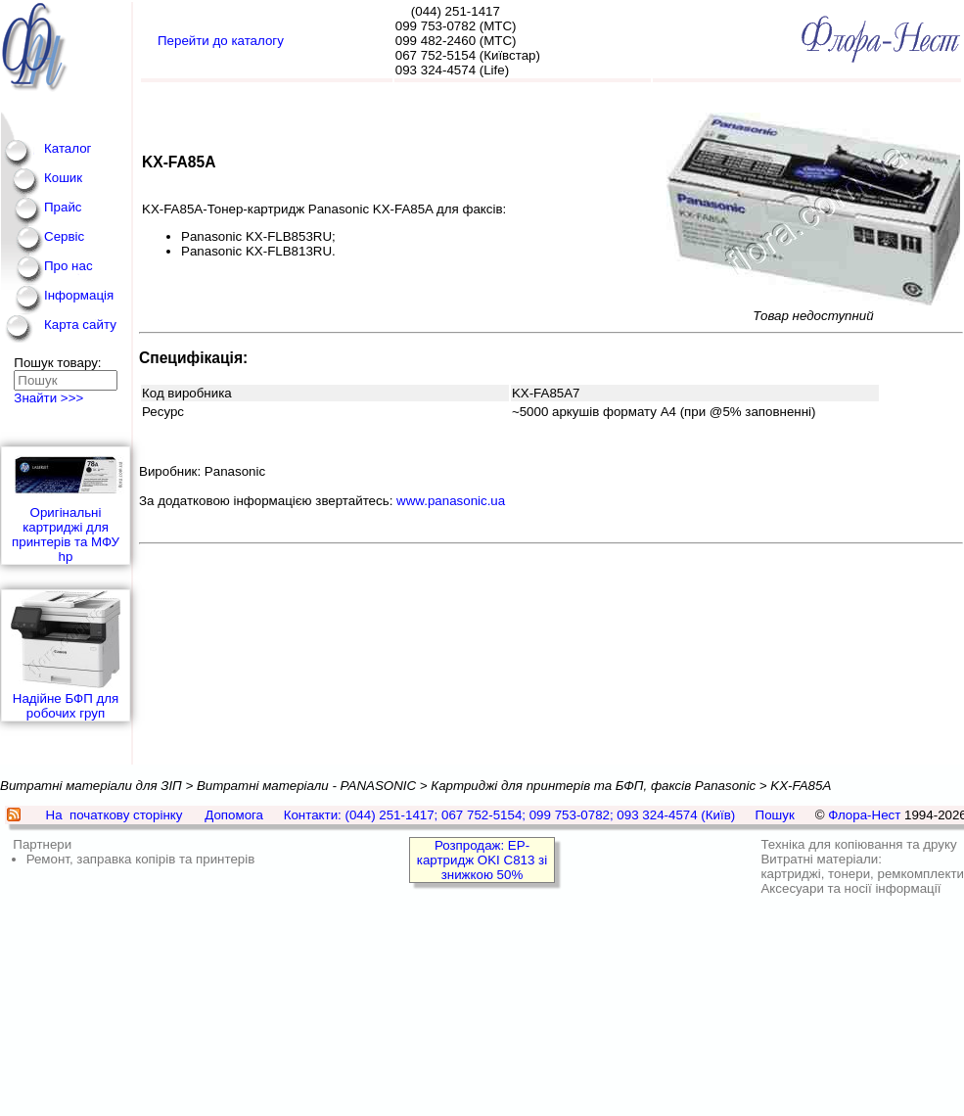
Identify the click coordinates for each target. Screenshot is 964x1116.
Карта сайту (80, 324)
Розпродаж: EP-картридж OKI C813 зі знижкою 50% (482, 860)
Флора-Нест (864, 815)
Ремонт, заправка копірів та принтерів (140, 859)
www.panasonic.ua (450, 500)
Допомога (234, 815)
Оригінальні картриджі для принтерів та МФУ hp (65, 505)
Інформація (79, 295)
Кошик (63, 177)
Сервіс (64, 236)
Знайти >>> (48, 398)
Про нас (68, 265)
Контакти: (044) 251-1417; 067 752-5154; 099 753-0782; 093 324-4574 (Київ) (510, 815)
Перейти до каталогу (221, 40)
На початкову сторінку (114, 815)
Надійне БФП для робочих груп (65, 655)
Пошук (775, 815)
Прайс (63, 207)
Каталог (67, 148)
